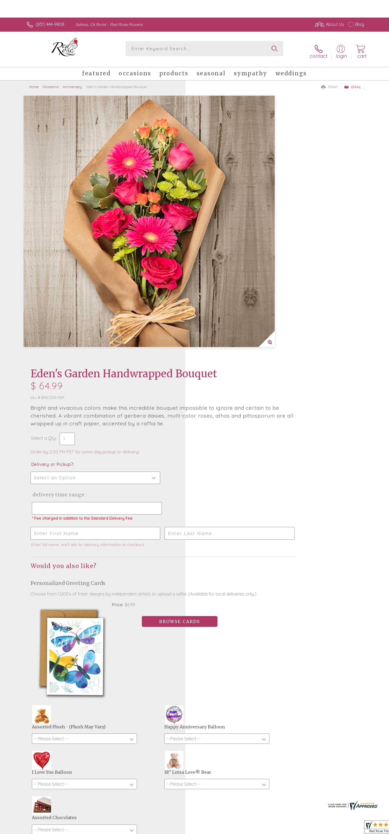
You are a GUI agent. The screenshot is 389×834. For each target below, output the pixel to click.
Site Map (349, 828)
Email (352, 82)
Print (329, 82)
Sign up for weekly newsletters (262, 660)
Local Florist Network (316, 828)
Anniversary (72, 82)
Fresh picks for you (147, 663)
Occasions (51, 82)
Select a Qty (207, 186)
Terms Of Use (246, 828)
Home (34, 82)
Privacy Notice (278, 828)
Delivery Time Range (221, 243)
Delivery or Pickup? (216, 212)
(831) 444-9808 (50, 24)
